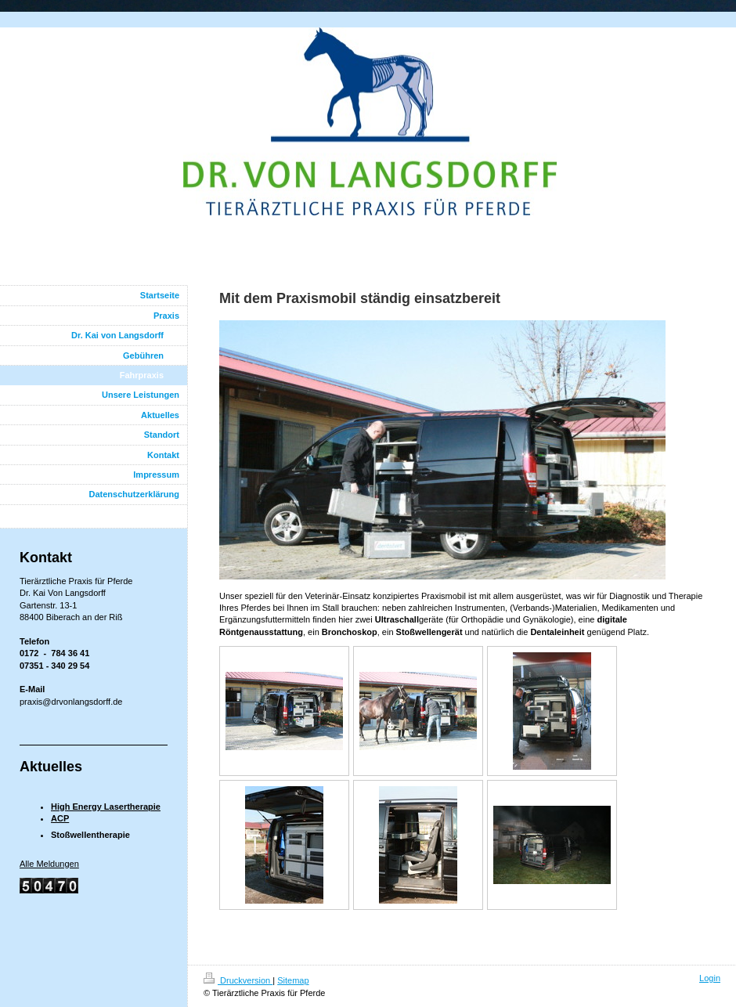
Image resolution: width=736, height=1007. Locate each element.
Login (709, 978)
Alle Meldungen (49, 863)
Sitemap (292, 980)
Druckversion (238, 980)
